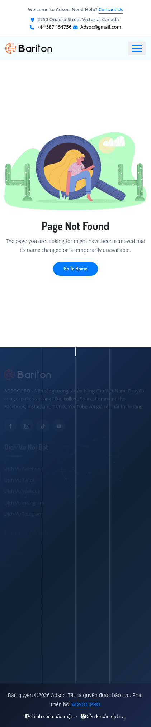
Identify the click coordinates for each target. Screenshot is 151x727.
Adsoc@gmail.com (100, 27)
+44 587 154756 (54, 27)
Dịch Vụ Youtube (22, 491)
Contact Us (111, 9)
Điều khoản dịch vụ (104, 716)
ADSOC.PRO (86, 704)
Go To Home (76, 268)
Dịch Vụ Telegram (23, 514)
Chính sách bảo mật (48, 716)
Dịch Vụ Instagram (24, 502)
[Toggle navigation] (137, 48)
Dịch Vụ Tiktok (19, 480)
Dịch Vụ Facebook (23, 468)
